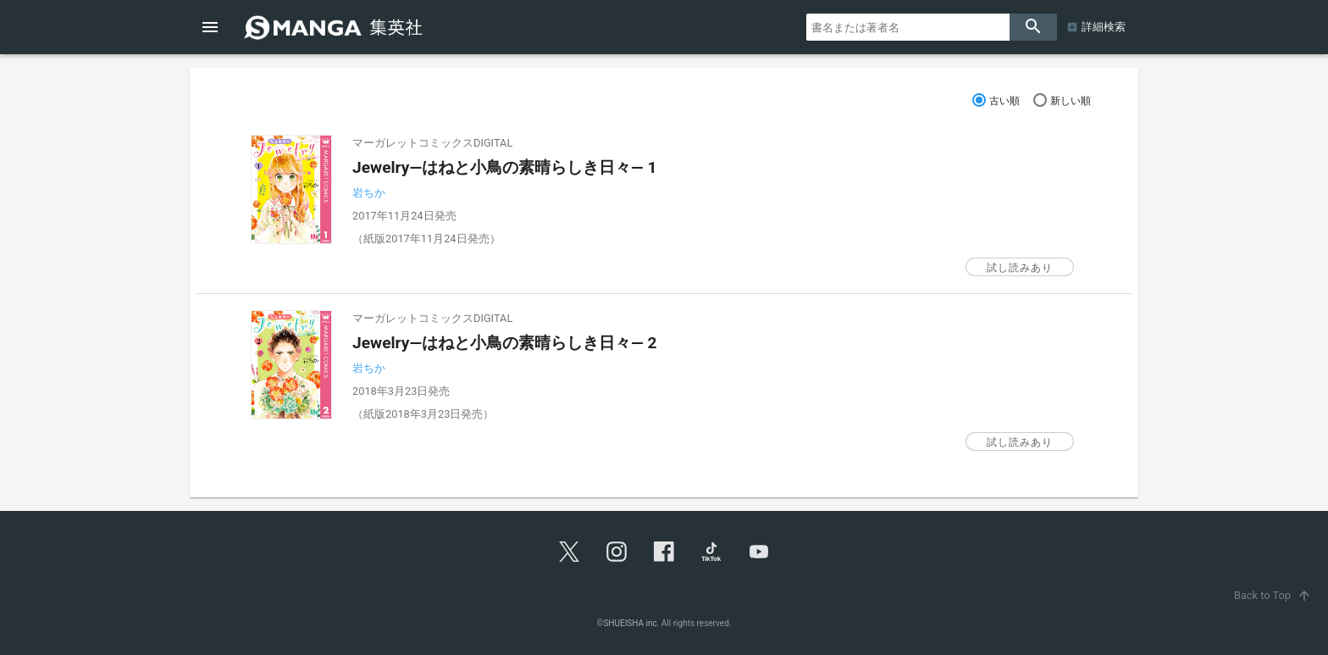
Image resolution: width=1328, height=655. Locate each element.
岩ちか (368, 192)
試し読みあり (1020, 268)
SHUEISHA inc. (631, 623)
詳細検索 (1104, 26)
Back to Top (1274, 595)
